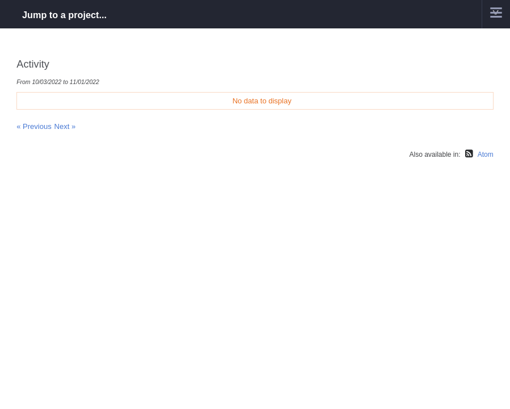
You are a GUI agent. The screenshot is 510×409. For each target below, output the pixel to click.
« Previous (33, 126)
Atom (486, 154)
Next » (65, 126)
